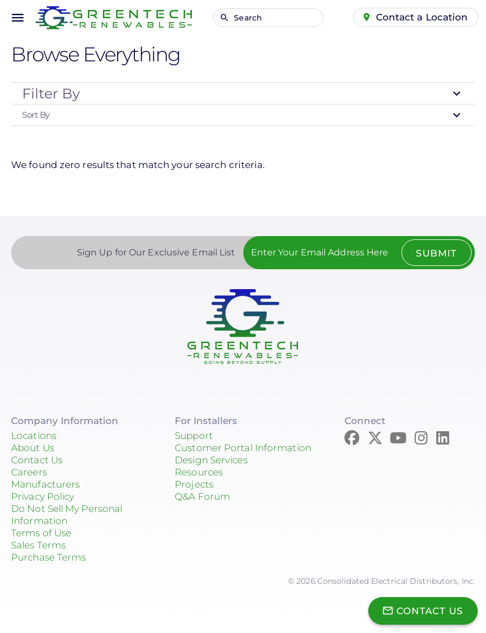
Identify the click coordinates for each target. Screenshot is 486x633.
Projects (194, 484)
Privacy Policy (42, 496)
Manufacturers (45, 484)
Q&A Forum (202, 496)
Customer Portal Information (243, 447)
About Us (32, 447)
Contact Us (36, 459)
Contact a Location (422, 17)
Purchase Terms (48, 557)
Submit (436, 253)
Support (194, 435)
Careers (29, 472)
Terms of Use (41, 532)
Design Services (211, 459)
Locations (33, 435)
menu (17, 17)
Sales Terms (38, 545)
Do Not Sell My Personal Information (66, 514)
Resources (199, 472)
